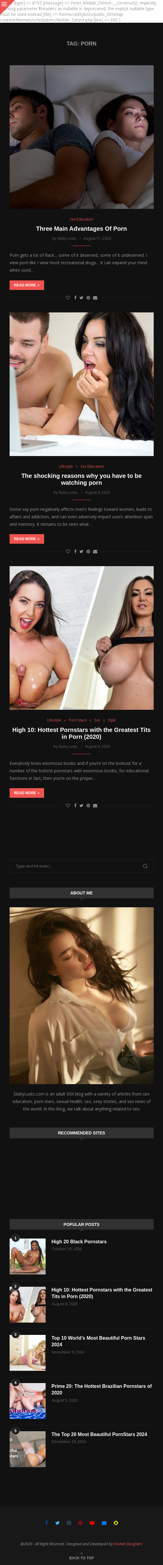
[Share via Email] (95, 298)
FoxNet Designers (128, 1543)
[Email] (104, 1523)
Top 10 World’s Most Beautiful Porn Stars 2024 (99, 1341)
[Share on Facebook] (75, 298)
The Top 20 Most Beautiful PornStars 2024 (99, 1434)
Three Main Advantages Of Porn (81, 228)
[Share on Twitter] (81, 298)
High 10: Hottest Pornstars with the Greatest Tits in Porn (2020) (81, 733)
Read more (27, 285)
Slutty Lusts (66, 238)
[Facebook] (46, 1523)
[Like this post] (68, 298)
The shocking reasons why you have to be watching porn (81, 479)
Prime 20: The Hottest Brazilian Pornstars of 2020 (102, 1389)
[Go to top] (81, 1558)
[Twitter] (57, 1523)
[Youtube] (92, 1523)
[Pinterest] (80, 1523)
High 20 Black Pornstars (79, 1241)
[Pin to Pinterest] (88, 298)
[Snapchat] (116, 1523)
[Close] (7, 7)
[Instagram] (69, 1523)
